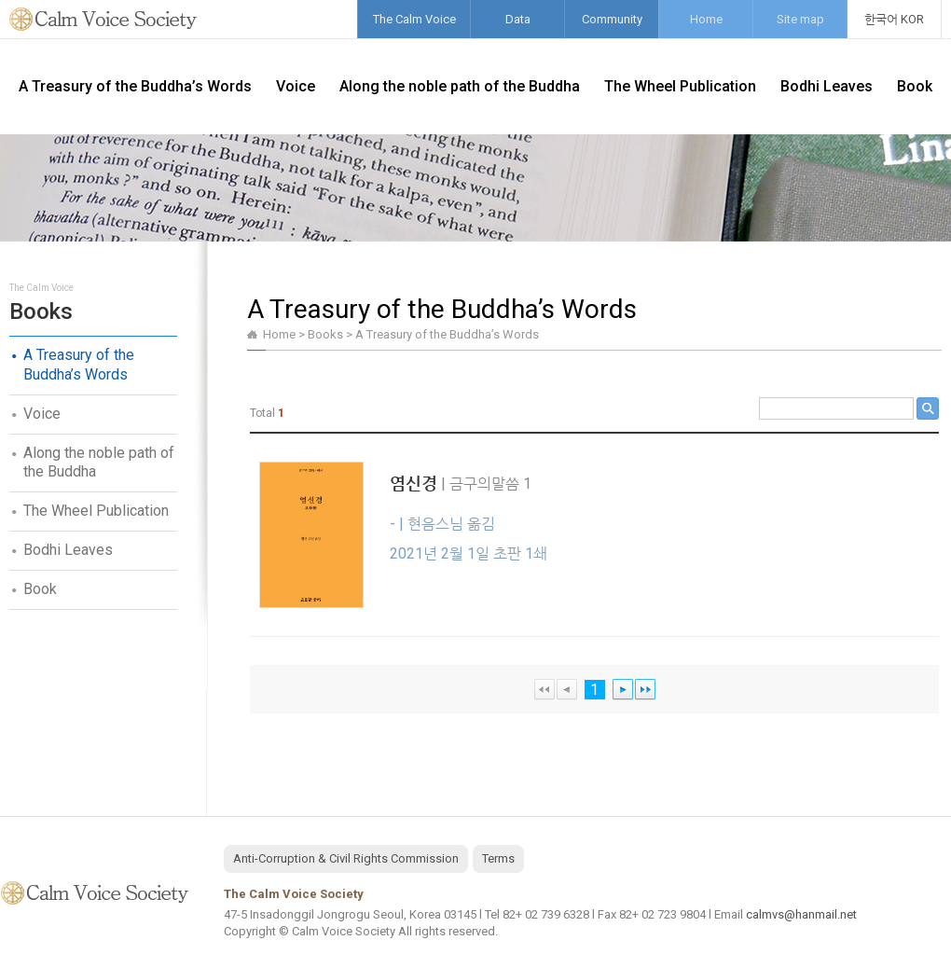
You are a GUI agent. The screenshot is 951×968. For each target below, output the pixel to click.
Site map (800, 19)
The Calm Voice (414, 19)
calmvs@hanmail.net (801, 914)
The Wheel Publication (680, 86)
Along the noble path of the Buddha (459, 86)
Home (706, 19)
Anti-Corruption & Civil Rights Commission (346, 858)
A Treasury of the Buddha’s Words (135, 86)
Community (612, 19)
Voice (295, 86)
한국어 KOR (894, 19)
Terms (498, 858)
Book (914, 86)
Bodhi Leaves (826, 86)
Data (518, 19)
